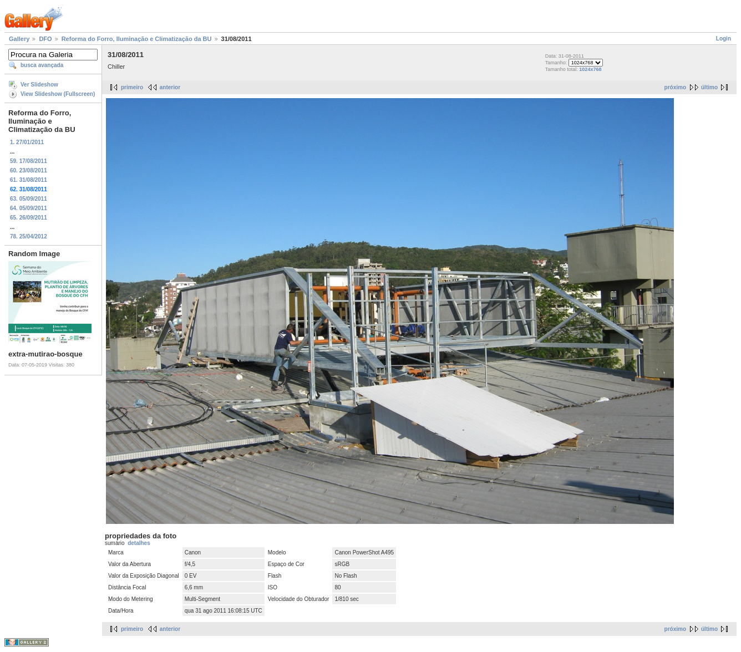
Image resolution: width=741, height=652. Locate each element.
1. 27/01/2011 (27, 142)
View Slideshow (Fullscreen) (58, 94)
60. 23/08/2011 (28, 170)
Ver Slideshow (39, 84)
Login (723, 38)
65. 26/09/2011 (28, 218)
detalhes (139, 543)
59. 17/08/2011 (28, 161)
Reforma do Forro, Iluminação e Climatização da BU (137, 38)
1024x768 (590, 69)
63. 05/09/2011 (28, 199)
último (709, 87)
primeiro (132, 87)
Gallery (19, 38)
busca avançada (42, 65)
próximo (675, 87)
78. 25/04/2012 (28, 236)
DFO (45, 38)
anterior (170, 87)
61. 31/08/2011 (28, 180)
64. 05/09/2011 (28, 208)
